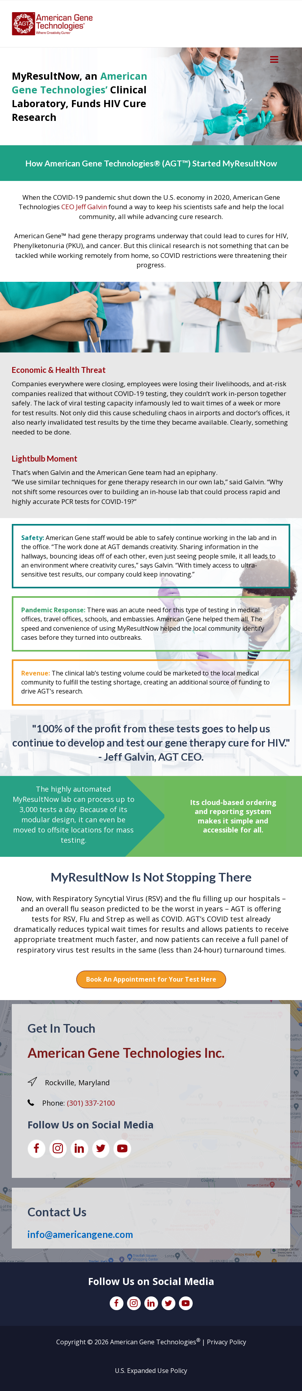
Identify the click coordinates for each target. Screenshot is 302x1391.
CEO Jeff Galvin (84, 206)
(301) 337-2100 (91, 1103)
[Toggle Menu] (274, 59)
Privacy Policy (226, 1342)
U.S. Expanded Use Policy (151, 1370)
